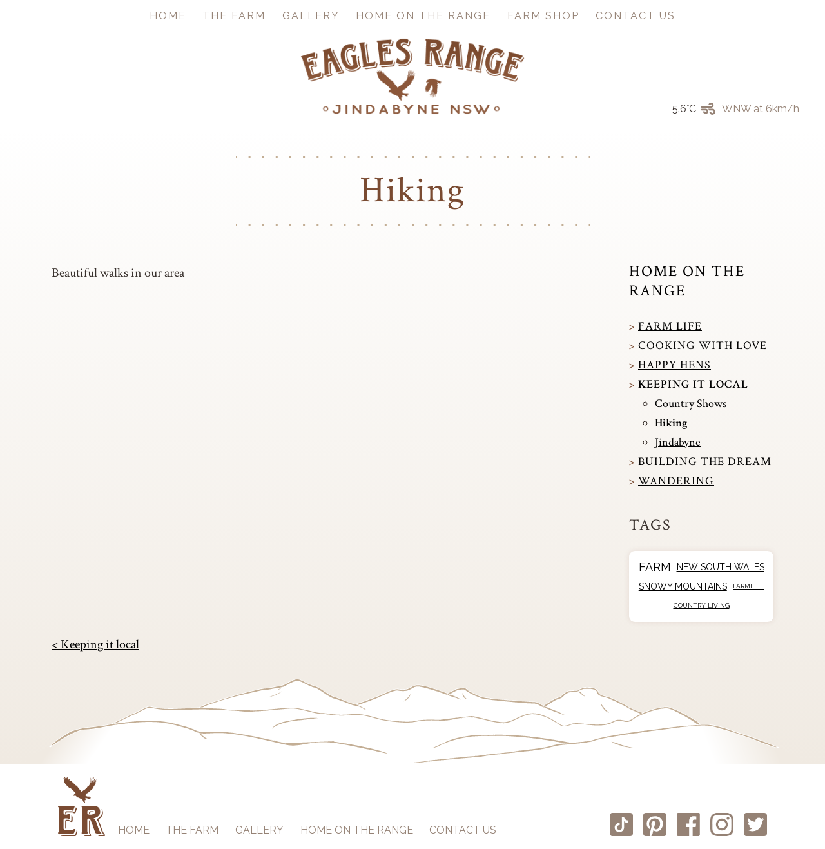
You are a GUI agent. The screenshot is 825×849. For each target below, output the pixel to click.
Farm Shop (543, 16)
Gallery (311, 16)
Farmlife (748, 586)
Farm (655, 567)
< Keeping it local (95, 644)
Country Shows (690, 403)
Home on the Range (423, 16)
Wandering (676, 481)
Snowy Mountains (683, 586)
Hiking (671, 422)
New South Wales (720, 567)
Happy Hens (674, 364)
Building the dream (705, 461)
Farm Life (670, 326)
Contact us (635, 16)
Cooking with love (702, 345)
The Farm (234, 16)
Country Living (702, 605)
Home (168, 16)
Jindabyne (678, 442)
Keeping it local (693, 384)
